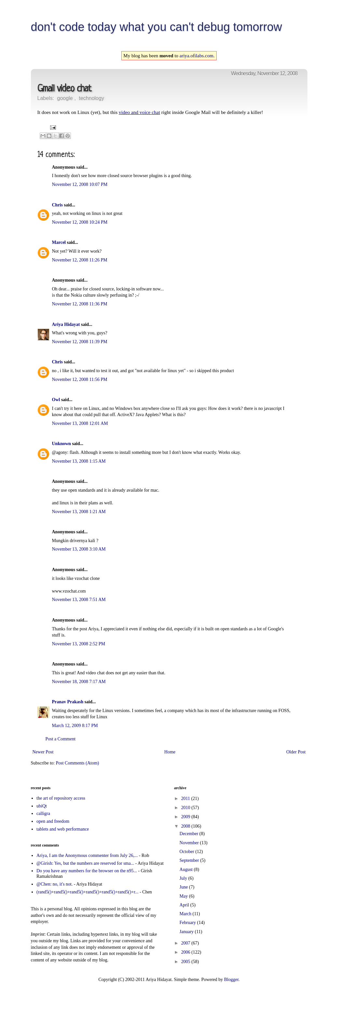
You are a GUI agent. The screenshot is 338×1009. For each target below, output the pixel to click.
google (65, 98)
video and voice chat (139, 112)
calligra (43, 813)
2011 (186, 798)
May (184, 896)
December (189, 833)
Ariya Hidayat (66, 324)
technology (91, 98)
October (188, 851)
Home (169, 752)
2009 (186, 816)
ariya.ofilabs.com (196, 55)
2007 (186, 943)
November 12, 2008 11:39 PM (79, 341)
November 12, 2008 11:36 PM (79, 303)
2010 (186, 807)
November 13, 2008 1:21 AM (79, 511)
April (185, 905)
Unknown (61, 443)
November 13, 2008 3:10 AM (79, 549)
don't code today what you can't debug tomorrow (156, 27)
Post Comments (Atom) (77, 763)
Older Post (296, 752)
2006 (186, 952)
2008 (186, 826)
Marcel (59, 242)
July (184, 878)
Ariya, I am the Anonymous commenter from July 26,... (87, 855)
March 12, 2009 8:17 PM (75, 725)
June (184, 887)
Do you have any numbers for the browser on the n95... (86, 870)
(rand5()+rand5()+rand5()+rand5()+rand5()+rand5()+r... (87, 892)
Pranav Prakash (68, 701)
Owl (56, 399)
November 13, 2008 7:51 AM (79, 599)
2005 (186, 961)
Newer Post (43, 752)
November (190, 842)
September (190, 860)
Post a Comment (61, 738)
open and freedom (52, 821)
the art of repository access (60, 798)
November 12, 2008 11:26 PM (79, 260)
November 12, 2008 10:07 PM (80, 184)
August (187, 869)
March (186, 913)
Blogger (231, 979)
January (187, 931)
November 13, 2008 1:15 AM (79, 461)
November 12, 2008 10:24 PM (80, 222)
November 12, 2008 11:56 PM (79, 379)
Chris (57, 205)
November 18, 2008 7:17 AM (79, 681)
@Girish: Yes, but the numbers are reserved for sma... (85, 863)
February (188, 922)
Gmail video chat (64, 89)
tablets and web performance (62, 829)
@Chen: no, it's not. (54, 884)
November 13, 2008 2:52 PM (78, 643)
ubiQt (41, 806)
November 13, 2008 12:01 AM (80, 423)
